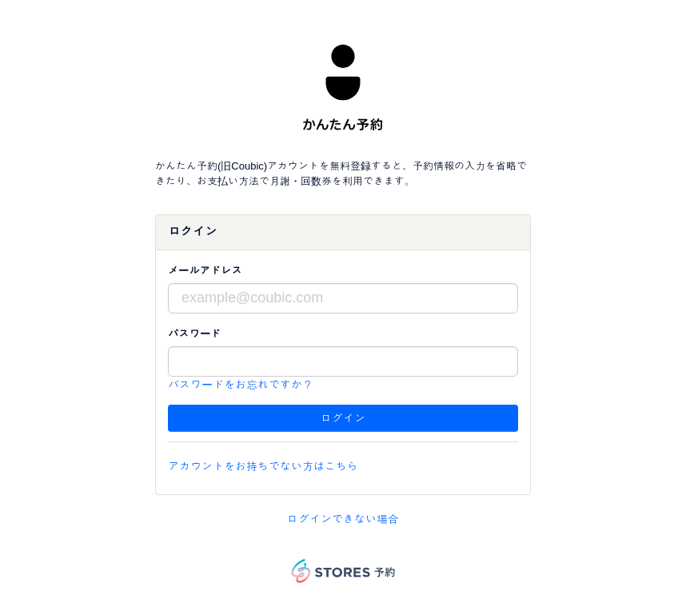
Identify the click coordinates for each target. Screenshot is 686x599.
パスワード (194, 334)
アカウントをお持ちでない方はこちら (263, 466)
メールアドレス (205, 271)
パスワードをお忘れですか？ (240, 384)
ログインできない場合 (343, 519)
